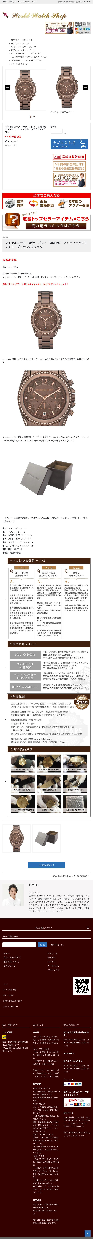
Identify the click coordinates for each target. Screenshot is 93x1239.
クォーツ (32, 47)
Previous (7, 87)
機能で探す (15, 40)
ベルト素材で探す (17, 57)
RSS (4, 991)
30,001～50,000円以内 (32, 60)
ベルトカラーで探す (18, 54)
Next (85, 87)
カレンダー (26, 43)
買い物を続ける (84, 875)
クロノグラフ (27, 40)
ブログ (5, 983)
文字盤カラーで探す (18, 50)
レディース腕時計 (17, 37)
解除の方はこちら (58, 944)
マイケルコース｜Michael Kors (22, 33)
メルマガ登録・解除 (11, 987)
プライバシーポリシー (12, 999)
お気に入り (11, 145)
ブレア (39, 33)
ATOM (10, 991)
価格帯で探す (16, 60)
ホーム (5, 33)
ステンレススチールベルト (37, 57)
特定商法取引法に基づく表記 (15, 995)
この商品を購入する (46, 865)
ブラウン (32, 50)
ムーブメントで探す (18, 47)
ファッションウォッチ (19, 64)
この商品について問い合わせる (64, 875)
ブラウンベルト (35, 54)
